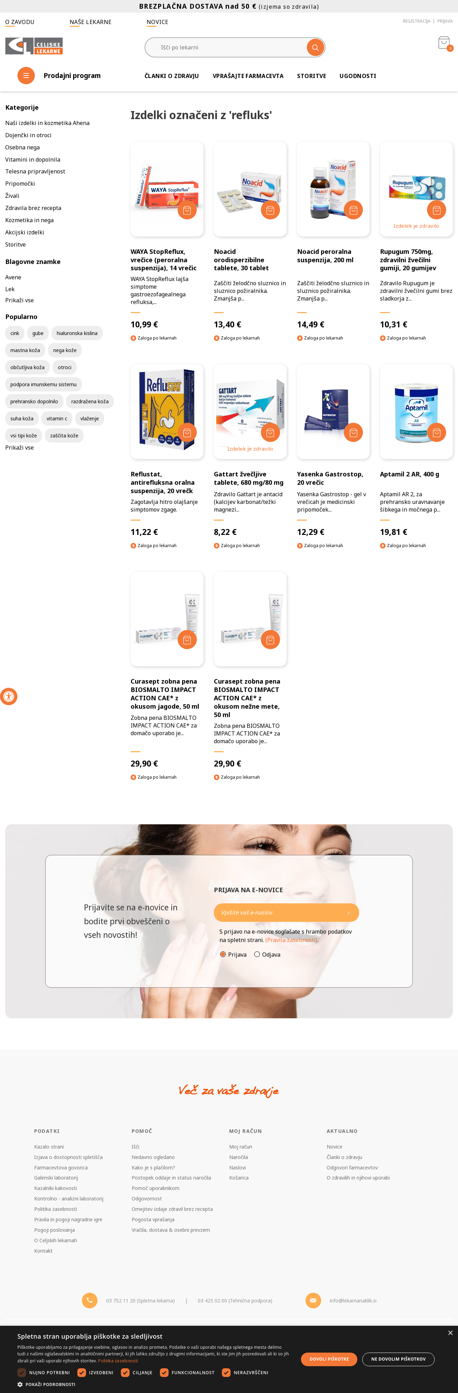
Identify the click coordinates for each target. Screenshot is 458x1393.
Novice (158, 22)
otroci (64, 367)
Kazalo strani (49, 1146)
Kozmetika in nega (29, 220)
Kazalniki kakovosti (55, 1188)
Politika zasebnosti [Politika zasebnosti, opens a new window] (118, 1361)
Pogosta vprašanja (153, 1219)
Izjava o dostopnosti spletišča (68, 1157)
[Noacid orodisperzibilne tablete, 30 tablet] (250, 235)
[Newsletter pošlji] (348, 912)
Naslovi (237, 1167)
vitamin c (57, 418)
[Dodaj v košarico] (187, 209)
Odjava (271, 954)
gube (38, 333)
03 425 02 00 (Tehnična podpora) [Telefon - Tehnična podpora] (235, 1300)
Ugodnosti (358, 76)
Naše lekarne (91, 22)
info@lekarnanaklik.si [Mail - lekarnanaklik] (353, 1300)
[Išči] (315, 47)
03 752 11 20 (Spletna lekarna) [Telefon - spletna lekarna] (140, 1300)
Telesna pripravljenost (35, 171)
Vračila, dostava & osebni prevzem (171, 1230)
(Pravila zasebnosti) (291, 940)
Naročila (238, 1157)
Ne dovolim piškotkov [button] (398, 1359)
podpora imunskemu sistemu (43, 384)
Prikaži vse (19, 300)
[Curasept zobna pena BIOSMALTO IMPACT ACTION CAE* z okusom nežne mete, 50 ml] (250, 670)
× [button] (450, 1333)
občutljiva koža (27, 367)
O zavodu (20, 22)
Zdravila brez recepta (33, 208)
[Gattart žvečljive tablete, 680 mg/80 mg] (250, 450)
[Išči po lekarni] (235, 47)
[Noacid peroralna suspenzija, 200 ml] (333, 235)
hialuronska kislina (77, 333)
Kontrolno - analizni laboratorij (68, 1198)
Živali (12, 196)
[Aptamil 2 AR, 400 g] (416, 450)
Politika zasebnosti (55, 1209)
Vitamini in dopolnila (32, 159)
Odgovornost (147, 1198)
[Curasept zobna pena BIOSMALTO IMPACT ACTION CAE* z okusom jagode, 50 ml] (167, 670)
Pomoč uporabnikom (155, 1188)
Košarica (239, 1177)
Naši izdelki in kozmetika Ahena (47, 123)
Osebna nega (22, 147)
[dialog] (229, 1359)
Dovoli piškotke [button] (329, 1359)
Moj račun (240, 1146)
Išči (135, 1146)
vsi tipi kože (23, 435)
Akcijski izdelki (24, 232)
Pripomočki (20, 183)
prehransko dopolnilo (34, 401)
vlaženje (89, 418)
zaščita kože (64, 435)
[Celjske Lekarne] (34, 47)
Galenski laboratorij (56, 1177)
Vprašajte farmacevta (248, 76)
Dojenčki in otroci (28, 135)
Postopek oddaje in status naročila (171, 1177)
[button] (153, 1384)
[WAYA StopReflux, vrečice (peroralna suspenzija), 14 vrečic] (167, 235)
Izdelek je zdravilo (416, 225)
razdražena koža (90, 401)
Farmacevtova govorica (61, 1167)
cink (14, 333)
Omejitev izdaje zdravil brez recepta (172, 1209)
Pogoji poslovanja (54, 1230)
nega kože (65, 350)
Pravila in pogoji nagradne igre (68, 1219)
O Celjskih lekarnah (55, 1240)
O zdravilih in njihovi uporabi (358, 1177)
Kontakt (43, 1250)
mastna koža (25, 350)
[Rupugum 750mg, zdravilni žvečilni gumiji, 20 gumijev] (416, 235)
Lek (10, 289)
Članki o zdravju (172, 76)
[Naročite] (286, 912)
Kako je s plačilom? (153, 1167)
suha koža (21, 418)
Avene (13, 277)
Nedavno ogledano (153, 1157)
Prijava (445, 21)
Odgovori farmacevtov (352, 1167)
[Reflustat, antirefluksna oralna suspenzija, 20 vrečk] (167, 450)
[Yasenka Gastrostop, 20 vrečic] (333, 450)
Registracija (416, 21)
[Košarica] (444, 47)
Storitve (311, 76)
